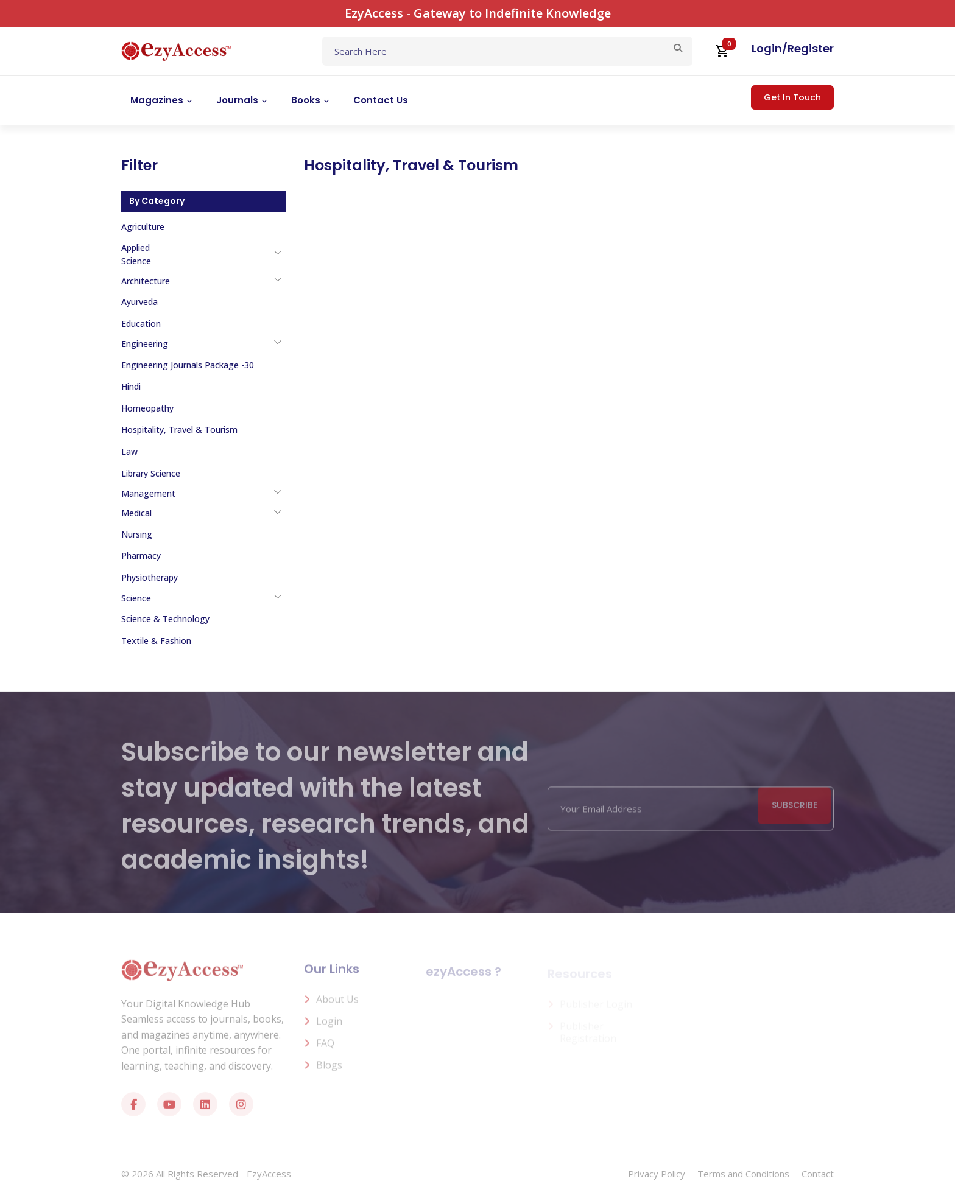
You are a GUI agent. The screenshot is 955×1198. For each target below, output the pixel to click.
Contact (818, 1174)
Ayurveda (139, 301)
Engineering (144, 343)
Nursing (136, 534)
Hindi (131, 386)
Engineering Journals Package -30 (187, 365)
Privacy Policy (656, 1174)
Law (129, 451)
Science (136, 598)
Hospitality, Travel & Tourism (179, 429)
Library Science (150, 473)
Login (767, 48)
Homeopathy (147, 408)
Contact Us (380, 100)
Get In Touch (792, 97)
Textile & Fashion (156, 640)
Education (141, 323)
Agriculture (142, 227)
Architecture (145, 281)
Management (148, 493)
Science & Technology (165, 619)
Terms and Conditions (743, 1174)
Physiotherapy (149, 577)
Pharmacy (141, 555)
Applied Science (136, 254)
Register (811, 48)
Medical (136, 513)
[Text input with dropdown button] (507, 51)
